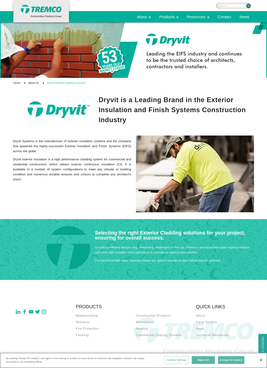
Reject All (203, 360)
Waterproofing (87, 315)
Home (16, 82)
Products (167, 17)
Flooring (82, 335)
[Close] (261, 360)
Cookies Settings (177, 360)
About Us (33, 82)
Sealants (83, 322)
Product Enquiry (262, 350)
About (142, 17)
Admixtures (145, 322)
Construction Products (153, 315)
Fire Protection (87, 328)
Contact (224, 17)
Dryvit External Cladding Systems (66, 82)
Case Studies (206, 322)
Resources (196, 17)
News (244, 17)
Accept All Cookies (231, 360)
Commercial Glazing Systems (159, 335)
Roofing (142, 328)
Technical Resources (212, 335)
